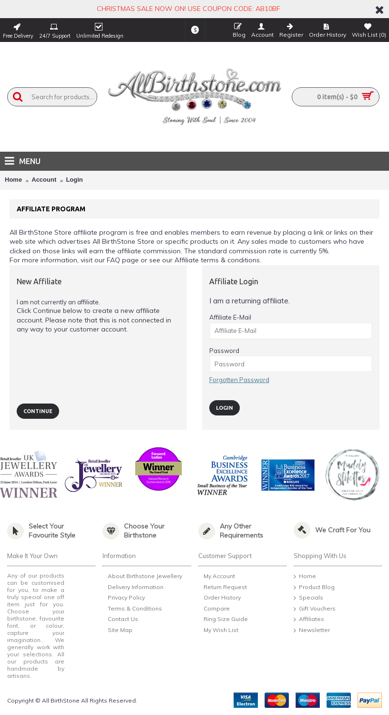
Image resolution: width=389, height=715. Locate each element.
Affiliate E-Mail (230, 317)
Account (43, 179)
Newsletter (312, 630)
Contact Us (120, 620)
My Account (216, 576)
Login (74, 179)
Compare (214, 609)
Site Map (117, 630)
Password (224, 350)
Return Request (222, 587)
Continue (37, 411)
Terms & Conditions (132, 609)
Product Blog (314, 587)
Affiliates (309, 619)
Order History (219, 598)
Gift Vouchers (315, 609)
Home (13, 179)
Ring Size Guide (223, 619)
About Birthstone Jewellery (142, 576)
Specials (308, 598)
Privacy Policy (123, 598)
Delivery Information (133, 587)
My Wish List (218, 630)
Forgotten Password (239, 379)
